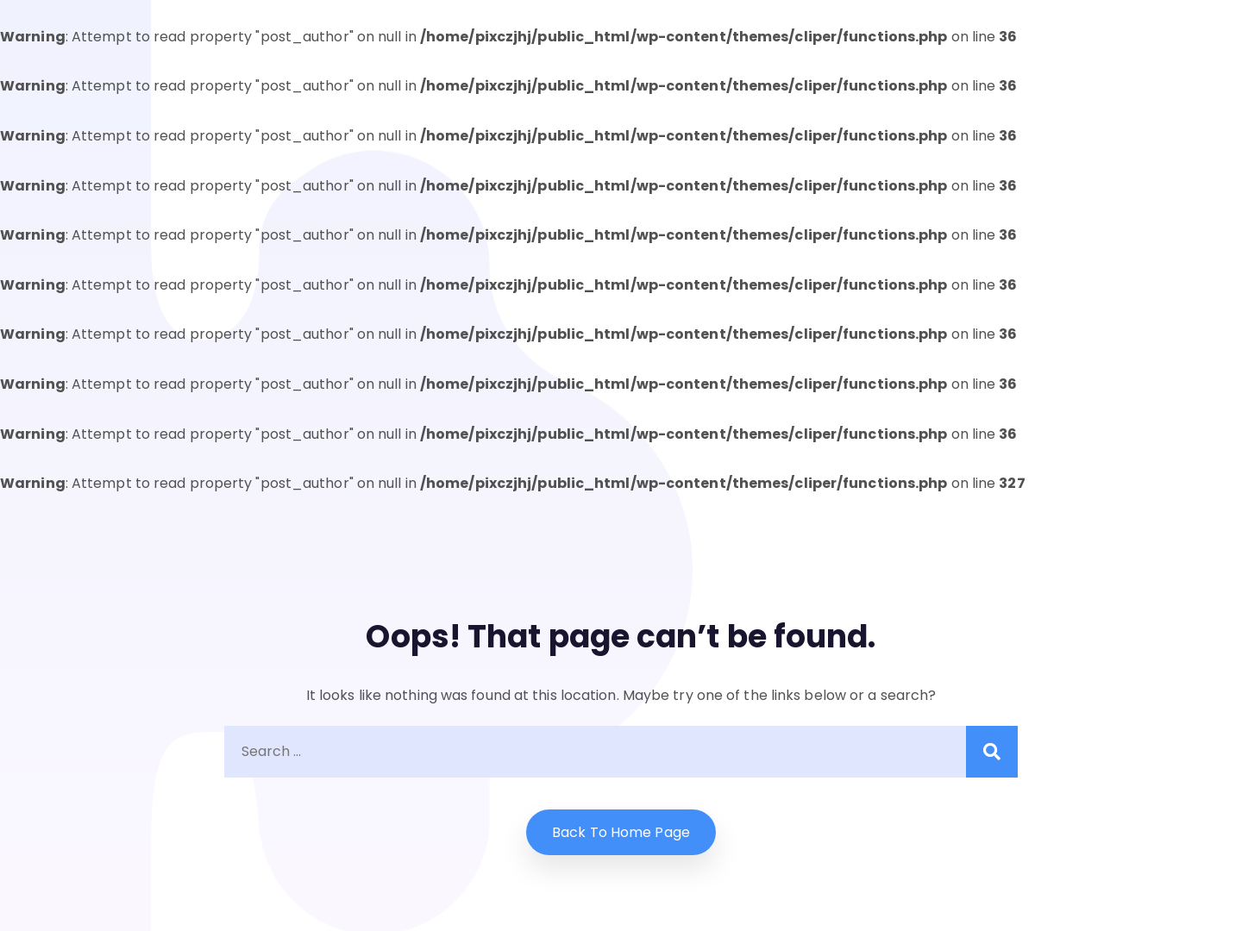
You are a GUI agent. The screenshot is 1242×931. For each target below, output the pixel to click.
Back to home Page (621, 832)
